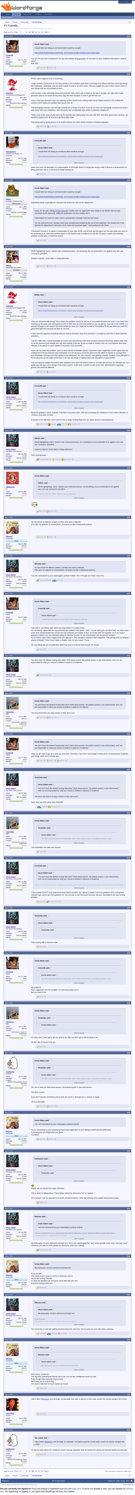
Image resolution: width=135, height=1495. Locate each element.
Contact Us (111, 1481)
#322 (128, 1053)
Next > (47, 32)
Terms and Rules (128, 1484)
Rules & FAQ (27, 14)
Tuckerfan (10, 712)
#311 (128, 556)
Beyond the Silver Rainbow (18, 103)
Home (8, 14)
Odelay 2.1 (5, 1481)
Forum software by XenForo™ (19, 1484)
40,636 (24, 99)
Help (118, 1481)
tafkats (8, 265)
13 (39, 32)
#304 (128, 180)
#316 (128, 769)
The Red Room (18, 28)
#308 (128, 430)
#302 (128, 74)
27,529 (24, 275)
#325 (128, 1208)
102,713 (24, 718)
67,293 (24, 403)
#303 (128, 133)
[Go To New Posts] (58, 1481)
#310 (128, 517)
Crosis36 (9, 55)
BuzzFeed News (59, 211)
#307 (128, 378)
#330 (128, 1430)
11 (33, 32)
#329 (128, 1394)
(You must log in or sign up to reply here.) (118, 1471)
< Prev (16, 32)
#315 (128, 734)
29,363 (24, 208)
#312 (128, 593)
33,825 (24, 160)
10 (29, 32)
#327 (128, 1295)
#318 (128, 858)
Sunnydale (23, 277)
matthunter (10, 1072)
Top (127, 1481)
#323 (128, 1112)
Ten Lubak (10, 1413)
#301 (128, 36)
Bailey (8, 199)
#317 (128, 813)
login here (76, 1489)
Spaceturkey (81, 59)
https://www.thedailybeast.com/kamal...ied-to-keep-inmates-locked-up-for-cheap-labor (67, 53)
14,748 (24, 1420)
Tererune (9, 93)
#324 (128, 1151)
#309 (128, 468)
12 (36, 32)
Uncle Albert (11, 397)
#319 (128, 908)
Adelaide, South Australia (19, 212)
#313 (128, 655)
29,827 (24, 1078)
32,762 (24, 493)
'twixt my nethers (21, 405)
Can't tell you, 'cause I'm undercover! (19, 723)
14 (42, 32)
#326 (128, 1256)
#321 (128, 1003)
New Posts (48, 14)
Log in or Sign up (125, 2)
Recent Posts (7, 17)
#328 (128, 1340)
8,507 (25, 62)
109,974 (24, 546)
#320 (128, 953)
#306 (128, 287)
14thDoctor (10, 487)
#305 (128, 246)
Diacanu (9, 536)
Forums (16, 14)
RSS (131, 1481)
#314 (128, 693)
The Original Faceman (37, 28)
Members (38, 14)
